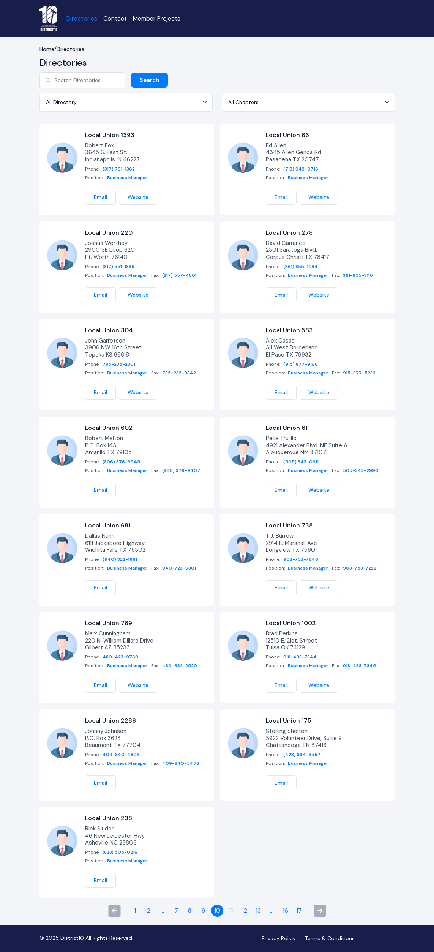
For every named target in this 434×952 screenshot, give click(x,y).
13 (258, 911)
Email (100, 197)
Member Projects (157, 18)
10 (217, 911)
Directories (82, 18)
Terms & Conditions (330, 938)
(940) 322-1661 (120, 560)
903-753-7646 (300, 560)
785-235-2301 (119, 365)
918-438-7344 (300, 657)
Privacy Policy (279, 938)
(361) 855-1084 (300, 267)
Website (138, 197)
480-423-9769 (120, 657)
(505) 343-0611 (301, 462)
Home (46, 49)
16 (285, 911)
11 (231, 911)
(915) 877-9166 (300, 365)
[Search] (82, 80)
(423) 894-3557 (301, 755)
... (162, 911)
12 (244, 911)
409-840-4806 (121, 755)
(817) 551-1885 (118, 267)
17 (299, 911)
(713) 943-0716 (300, 169)
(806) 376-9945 (121, 462)
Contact (115, 18)
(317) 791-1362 (119, 169)
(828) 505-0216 (120, 853)
